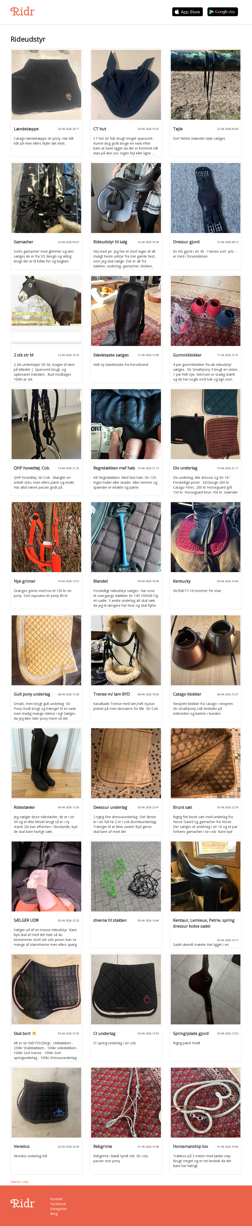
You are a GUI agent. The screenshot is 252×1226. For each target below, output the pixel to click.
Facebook (58, 1203)
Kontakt (56, 1199)
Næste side (19, 1181)
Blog (54, 1213)
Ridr (22, 11)
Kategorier (58, 1208)
